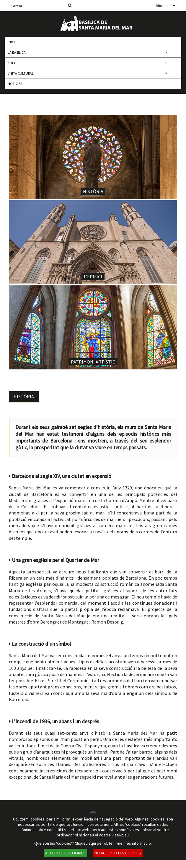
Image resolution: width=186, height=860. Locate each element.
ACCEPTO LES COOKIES (65, 853)
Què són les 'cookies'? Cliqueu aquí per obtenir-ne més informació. (93, 843)
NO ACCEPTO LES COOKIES (117, 853)
